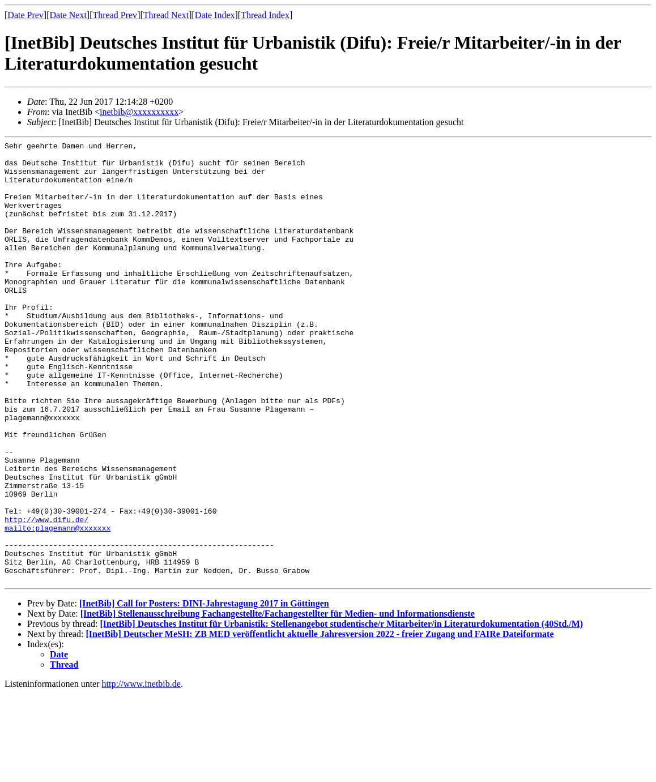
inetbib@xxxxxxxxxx (139, 112)
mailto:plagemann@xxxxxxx (57, 606)
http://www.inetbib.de (141, 772)
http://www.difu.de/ (46, 596)
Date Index (215, 15)
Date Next (68, 15)
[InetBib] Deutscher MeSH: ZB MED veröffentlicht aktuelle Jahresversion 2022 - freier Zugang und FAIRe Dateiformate (320, 722)
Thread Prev (114, 15)
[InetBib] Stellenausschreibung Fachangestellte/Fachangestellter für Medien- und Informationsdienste (277, 702)
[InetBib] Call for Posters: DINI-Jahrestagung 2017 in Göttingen (204, 691)
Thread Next (166, 15)
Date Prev (25, 15)
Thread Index (265, 15)
